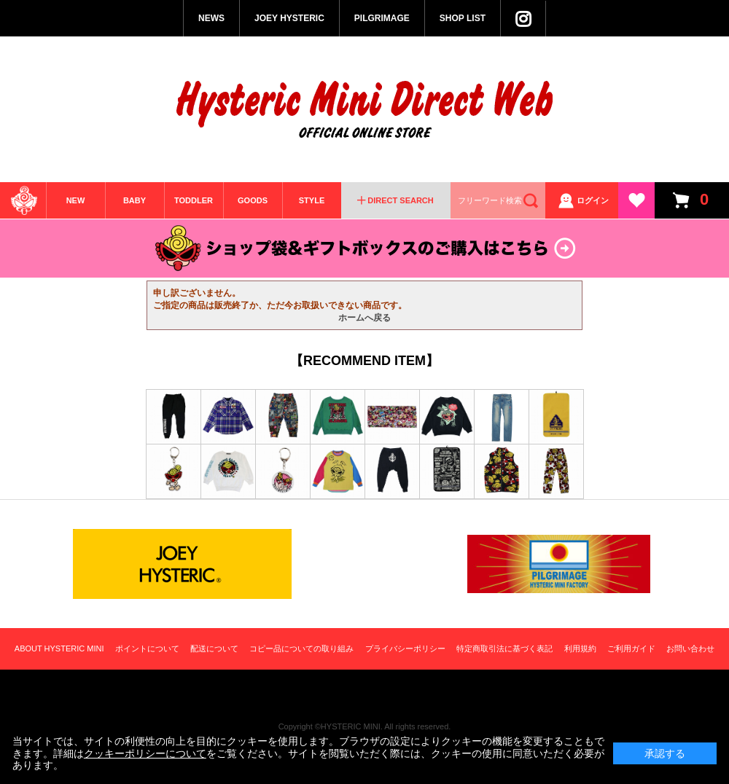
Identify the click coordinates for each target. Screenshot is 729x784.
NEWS (211, 18)
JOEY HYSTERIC (289, 18)
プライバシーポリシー (405, 648)
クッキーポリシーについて (145, 753)
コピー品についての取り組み (301, 648)
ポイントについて (147, 648)
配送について (214, 648)
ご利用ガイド (631, 648)
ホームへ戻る (364, 318)
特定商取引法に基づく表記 (504, 648)
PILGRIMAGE (382, 18)
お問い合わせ (690, 648)
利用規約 (580, 648)
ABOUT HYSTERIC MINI (59, 648)
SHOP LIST (463, 18)
